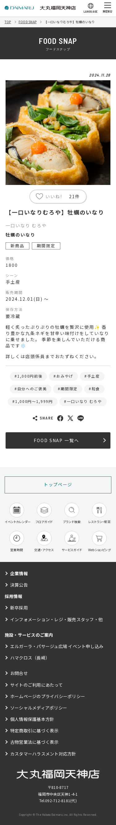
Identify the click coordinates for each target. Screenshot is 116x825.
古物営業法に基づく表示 (34, 742)
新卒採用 (19, 608)
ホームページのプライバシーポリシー (47, 696)
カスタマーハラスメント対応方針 (43, 754)
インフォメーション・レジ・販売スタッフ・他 (56, 619)
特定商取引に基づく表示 (34, 730)
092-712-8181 (57, 800)
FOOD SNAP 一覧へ (70, 440)
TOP (8, 21)
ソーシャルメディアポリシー (38, 708)
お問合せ (19, 673)
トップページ (58, 484)
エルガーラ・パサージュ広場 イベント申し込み (56, 646)
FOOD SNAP (28, 21)
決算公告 (19, 585)
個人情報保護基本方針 (32, 719)
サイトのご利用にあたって (36, 685)
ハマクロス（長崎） (30, 658)
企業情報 (19, 573)
